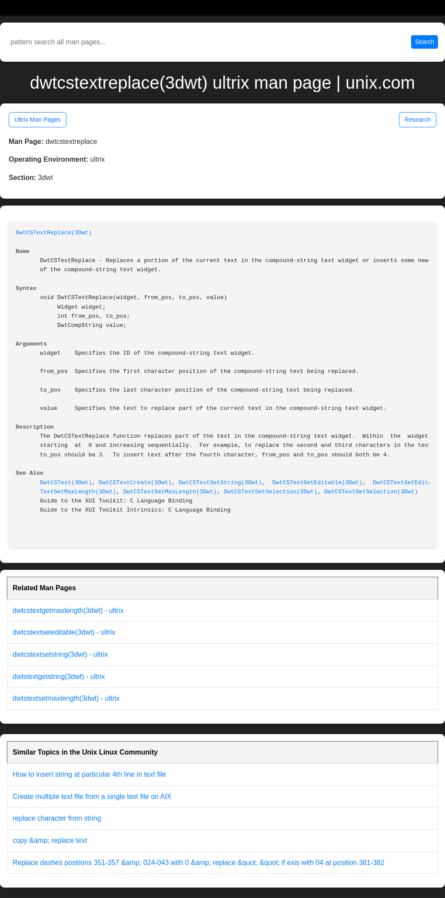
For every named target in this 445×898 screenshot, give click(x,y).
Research (418, 119)
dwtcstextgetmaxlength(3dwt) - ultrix (68, 610)
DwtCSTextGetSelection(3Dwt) (371, 492)
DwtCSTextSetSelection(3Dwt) (270, 492)
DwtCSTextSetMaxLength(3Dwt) (169, 492)
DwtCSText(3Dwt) (66, 482)
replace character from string (57, 818)
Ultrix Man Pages (37, 119)
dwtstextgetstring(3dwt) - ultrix (59, 676)
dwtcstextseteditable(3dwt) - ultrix (64, 632)
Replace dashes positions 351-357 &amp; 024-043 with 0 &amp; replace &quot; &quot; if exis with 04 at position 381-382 (199, 862)
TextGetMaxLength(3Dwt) (78, 492)
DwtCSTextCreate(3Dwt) (135, 482)
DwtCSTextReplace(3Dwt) (54, 232)
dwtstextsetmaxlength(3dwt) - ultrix (66, 698)
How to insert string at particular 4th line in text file (89, 774)
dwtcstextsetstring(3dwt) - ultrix (60, 654)
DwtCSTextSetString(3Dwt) (220, 482)
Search (424, 41)
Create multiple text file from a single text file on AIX (92, 796)
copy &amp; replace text (50, 840)
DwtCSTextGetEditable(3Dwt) (317, 482)
